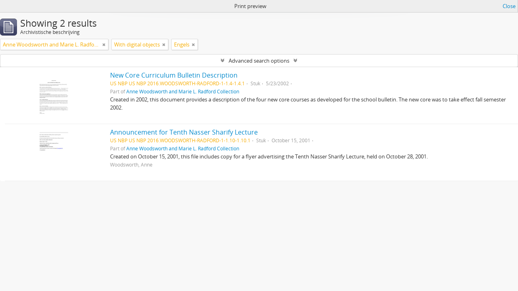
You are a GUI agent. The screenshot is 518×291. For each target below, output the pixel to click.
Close (509, 6)
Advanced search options (259, 60)
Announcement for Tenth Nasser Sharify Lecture (184, 132)
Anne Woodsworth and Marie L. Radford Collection (182, 91)
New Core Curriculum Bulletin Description (174, 75)
